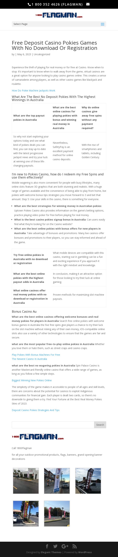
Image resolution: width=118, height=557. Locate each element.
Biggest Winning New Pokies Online (32, 380)
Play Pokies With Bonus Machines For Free (36, 354)
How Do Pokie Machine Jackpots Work (33, 90)
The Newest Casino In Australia (29, 359)
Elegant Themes (51, 552)
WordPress (85, 552)
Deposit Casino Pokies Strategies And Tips (36, 410)
